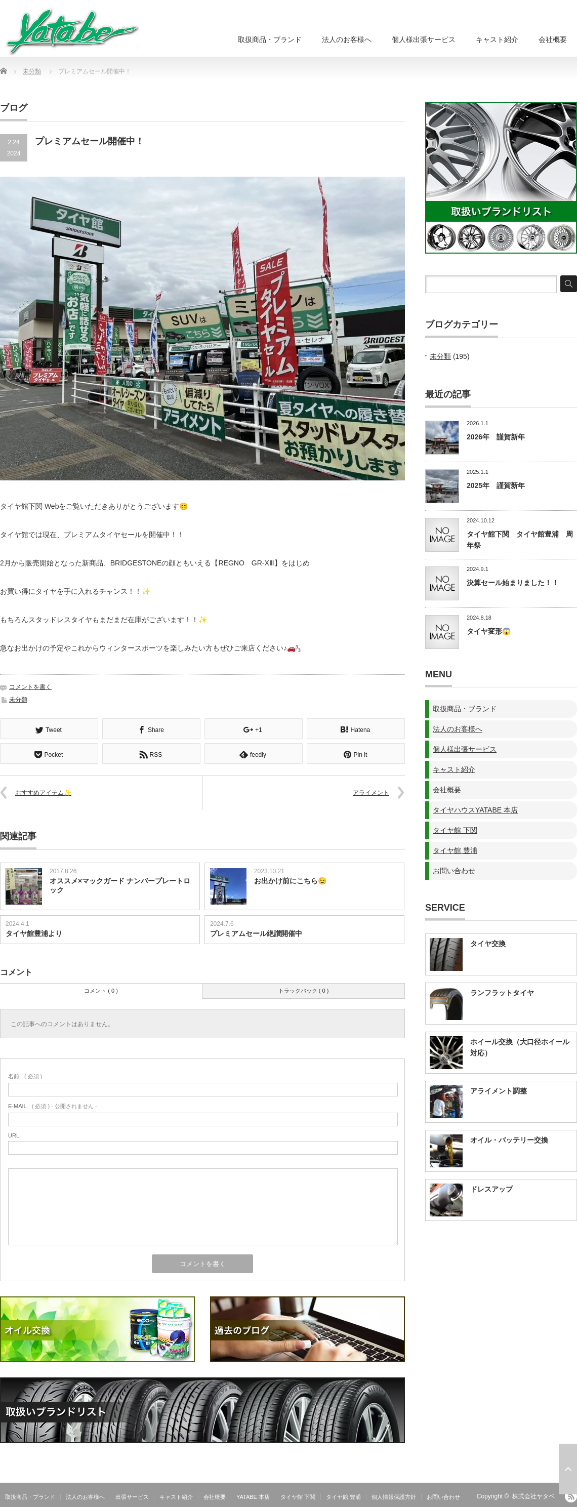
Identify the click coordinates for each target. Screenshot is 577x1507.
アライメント (371, 791)
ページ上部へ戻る (568, 1469)
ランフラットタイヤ (502, 993)
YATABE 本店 (253, 1496)
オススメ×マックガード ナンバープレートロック (120, 884)
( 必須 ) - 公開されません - (52, 1105)
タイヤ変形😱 (489, 631)
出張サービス (132, 1496)
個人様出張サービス (424, 39)
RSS (571, 1495)
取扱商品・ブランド (270, 39)
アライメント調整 (498, 1091)
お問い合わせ (454, 871)
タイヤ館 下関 (455, 830)
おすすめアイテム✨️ (43, 791)
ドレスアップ (491, 1189)
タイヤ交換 (488, 944)
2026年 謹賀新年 (496, 437)
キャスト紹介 (497, 39)
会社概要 (553, 39)
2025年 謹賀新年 (496, 485)
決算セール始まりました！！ (513, 583)
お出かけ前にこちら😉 (290, 880)
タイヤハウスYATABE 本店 (475, 810)
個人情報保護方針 (394, 1496)
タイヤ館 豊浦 (455, 850)
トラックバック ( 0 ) (303, 990)
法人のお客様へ (347, 39)
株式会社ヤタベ (533, 1495)
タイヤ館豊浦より (34, 932)
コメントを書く (30, 686)
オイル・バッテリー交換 (509, 1140)
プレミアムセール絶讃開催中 (256, 932)
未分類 (32, 71)
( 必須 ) (25, 1075)
